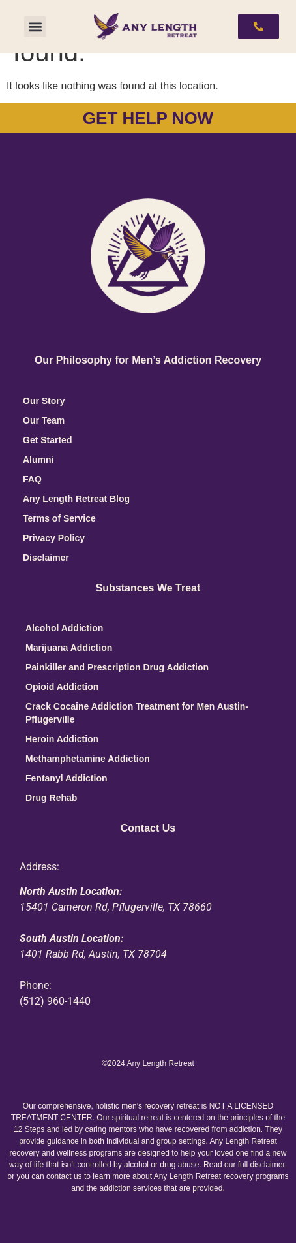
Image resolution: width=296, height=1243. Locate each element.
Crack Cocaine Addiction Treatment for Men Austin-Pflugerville (136, 713)
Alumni (38, 459)
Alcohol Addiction (64, 628)
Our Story (44, 401)
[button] (35, 26)
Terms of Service (59, 518)
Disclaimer (46, 557)
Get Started (47, 440)
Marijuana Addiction (68, 647)
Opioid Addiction (61, 687)
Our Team (44, 420)
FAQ (32, 479)
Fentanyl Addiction (66, 778)
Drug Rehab (51, 798)
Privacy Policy (54, 538)
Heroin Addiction (61, 739)
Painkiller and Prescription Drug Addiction (117, 667)
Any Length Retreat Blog (76, 499)
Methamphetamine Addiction (87, 758)
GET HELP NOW (148, 118)
